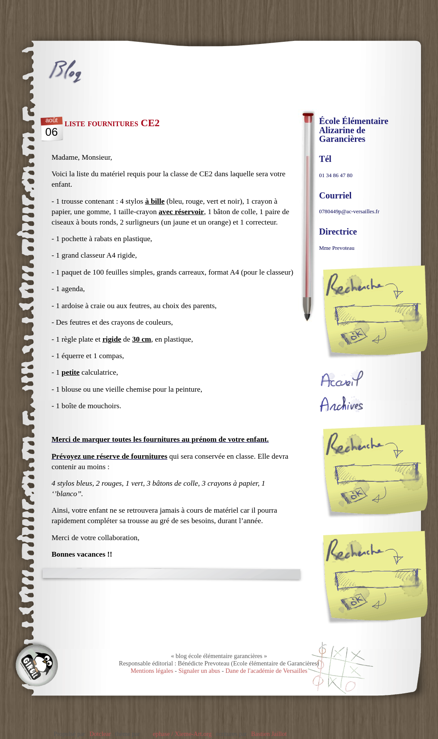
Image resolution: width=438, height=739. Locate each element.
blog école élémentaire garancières (111, 72)
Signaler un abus (199, 670)
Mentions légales (151, 670)
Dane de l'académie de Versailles (266, 670)
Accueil (362, 378)
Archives (362, 403)
